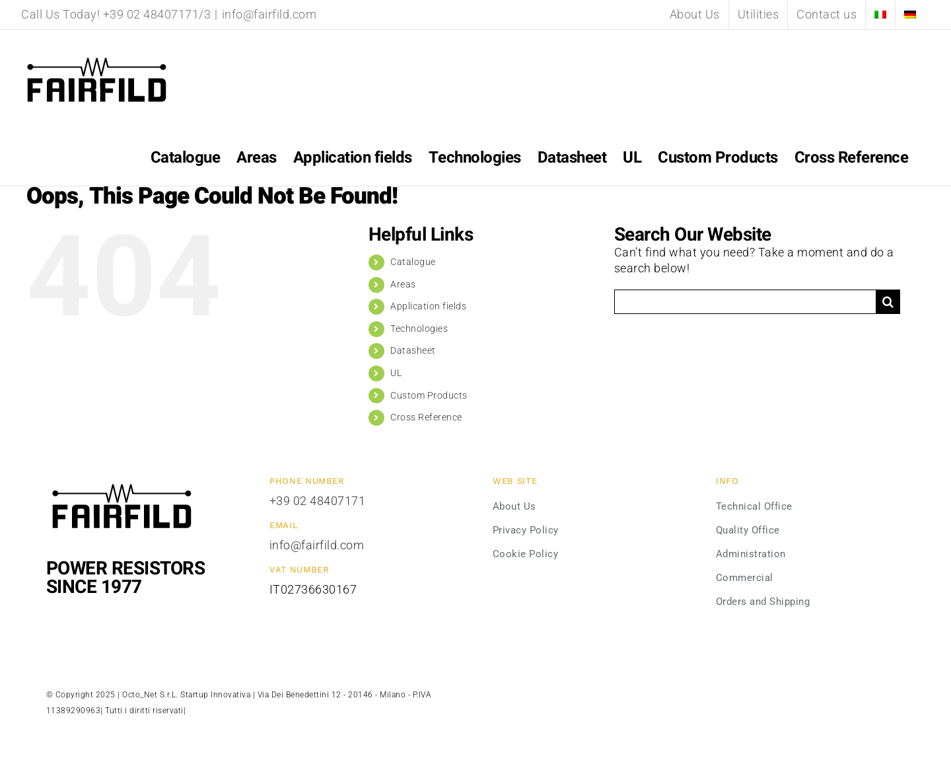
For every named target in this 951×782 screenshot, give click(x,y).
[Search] (888, 302)
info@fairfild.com (269, 14)
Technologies (419, 328)
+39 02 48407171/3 (157, 14)
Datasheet (413, 350)
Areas (403, 284)
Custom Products (429, 395)
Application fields (428, 306)
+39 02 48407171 (317, 501)
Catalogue (413, 261)
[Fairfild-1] (121, 482)
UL (396, 373)
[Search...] (745, 302)
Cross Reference (426, 417)
